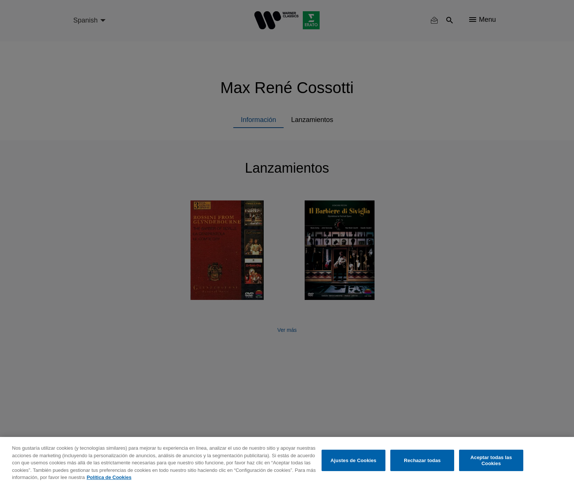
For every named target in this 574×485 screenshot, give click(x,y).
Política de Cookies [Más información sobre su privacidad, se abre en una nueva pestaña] (109, 477)
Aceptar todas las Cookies (491, 460)
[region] (287, 461)
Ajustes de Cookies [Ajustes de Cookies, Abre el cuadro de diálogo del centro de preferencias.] (353, 460)
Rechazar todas (422, 460)
